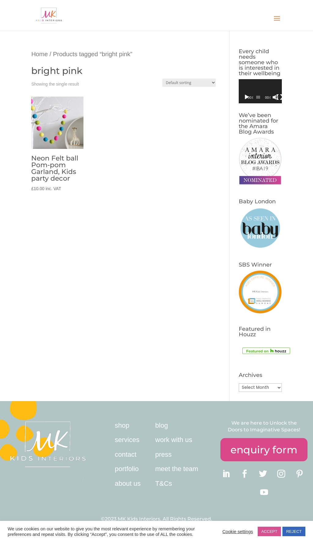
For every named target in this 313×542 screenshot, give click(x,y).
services (127, 440)
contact (126, 454)
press (163, 454)
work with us (173, 440)
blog (161, 425)
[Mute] (275, 97)
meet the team (176, 469)
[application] (260, 91)
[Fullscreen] (279, 97)
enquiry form (263, 450)
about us (128, 483)
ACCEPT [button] (269, 531)
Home (39, 54)
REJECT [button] (294, 531)
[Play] (247, 97)
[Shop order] (189, 83)
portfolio (127, 469)
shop (122, 425)
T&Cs (163, 483)
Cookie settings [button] (237, 531)
